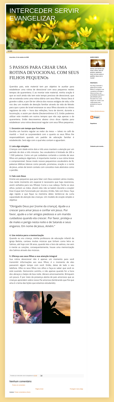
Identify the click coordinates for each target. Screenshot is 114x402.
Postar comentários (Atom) (22, 392)
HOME (10, 51)
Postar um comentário (18, 385)
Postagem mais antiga (76, 389)
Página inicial (39, 389)
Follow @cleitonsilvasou (97, 111)
